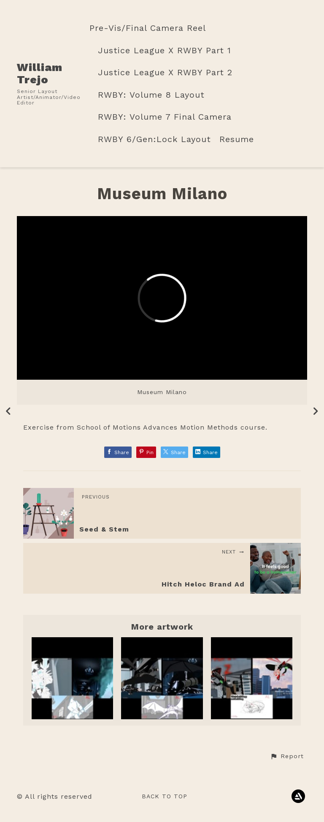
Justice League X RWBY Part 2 (165, 72)
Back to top (164, 796)
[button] (287, 756)
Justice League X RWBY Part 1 (164, 50)
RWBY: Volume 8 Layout (151, 95)
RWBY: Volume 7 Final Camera (165, 117)
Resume (236, 139)
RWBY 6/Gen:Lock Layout (154, 139)
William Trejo (39, 73)
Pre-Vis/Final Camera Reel (147, 28)
